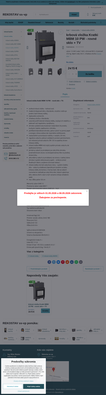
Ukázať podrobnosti (23, 391)
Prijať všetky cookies (33, 386)
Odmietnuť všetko (12, 386)
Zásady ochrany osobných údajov (23, 381)
